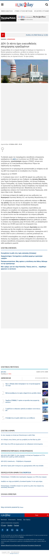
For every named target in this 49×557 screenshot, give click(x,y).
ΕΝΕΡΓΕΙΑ (26, 473)
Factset (16, 525)
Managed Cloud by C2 (14, 553)
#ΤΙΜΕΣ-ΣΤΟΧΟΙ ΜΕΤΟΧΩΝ (23, 11)
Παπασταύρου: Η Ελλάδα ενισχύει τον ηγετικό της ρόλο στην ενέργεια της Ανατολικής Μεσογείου (22, 486)
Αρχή (36, 515)
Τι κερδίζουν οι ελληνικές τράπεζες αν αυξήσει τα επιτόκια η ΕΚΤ (22, 409)
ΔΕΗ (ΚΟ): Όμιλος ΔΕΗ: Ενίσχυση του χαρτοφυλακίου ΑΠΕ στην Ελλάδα (22, 465)
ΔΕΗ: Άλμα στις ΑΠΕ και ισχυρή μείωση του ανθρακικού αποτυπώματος (22, 444)
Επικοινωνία (11, 519)
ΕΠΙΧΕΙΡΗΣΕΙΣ (11, 39)
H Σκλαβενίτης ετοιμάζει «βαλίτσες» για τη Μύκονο (20, 418)
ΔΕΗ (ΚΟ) (3, 372)
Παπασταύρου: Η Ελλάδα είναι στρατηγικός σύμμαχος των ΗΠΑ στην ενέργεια (24, 477)
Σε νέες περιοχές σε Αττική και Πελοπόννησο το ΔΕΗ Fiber (18, 435)
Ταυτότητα (4, 519)
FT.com (3, 525)
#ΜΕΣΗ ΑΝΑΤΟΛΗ (7, 11)
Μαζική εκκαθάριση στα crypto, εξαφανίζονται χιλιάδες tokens (23, 393)
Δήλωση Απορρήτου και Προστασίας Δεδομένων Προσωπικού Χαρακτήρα (21, 545)
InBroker (22, 536)
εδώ (22, 19)
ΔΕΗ (14, 159)
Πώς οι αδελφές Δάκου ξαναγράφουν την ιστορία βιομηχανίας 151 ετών (22, 384)
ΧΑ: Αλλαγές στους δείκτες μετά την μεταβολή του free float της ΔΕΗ (21, 439)
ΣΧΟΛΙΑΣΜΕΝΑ (41, 378)
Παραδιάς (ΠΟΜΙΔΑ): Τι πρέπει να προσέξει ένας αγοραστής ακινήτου (22, 401)
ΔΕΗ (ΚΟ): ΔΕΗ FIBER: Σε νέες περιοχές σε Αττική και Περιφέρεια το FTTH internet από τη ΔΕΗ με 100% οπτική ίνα (23, 456)
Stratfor (9, 525)
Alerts (9, 374)
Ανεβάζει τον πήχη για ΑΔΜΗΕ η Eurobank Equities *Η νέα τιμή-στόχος (21, 481)
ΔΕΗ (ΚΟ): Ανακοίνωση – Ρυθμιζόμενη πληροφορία (16, 461)
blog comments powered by (12, 507)
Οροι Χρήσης (26, 519)
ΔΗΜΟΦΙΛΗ (6, 378)
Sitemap (19, 519)
